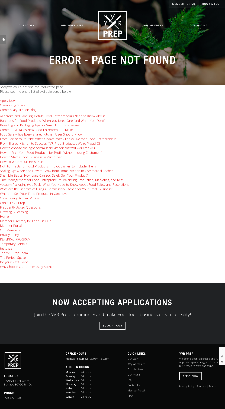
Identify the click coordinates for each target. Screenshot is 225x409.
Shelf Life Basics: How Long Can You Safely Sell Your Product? (44, 175)
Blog (130, 396)
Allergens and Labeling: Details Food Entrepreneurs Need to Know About (52, 116)
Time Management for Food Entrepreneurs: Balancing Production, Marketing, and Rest (61, 180)
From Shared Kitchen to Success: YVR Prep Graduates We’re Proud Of (50, 143)
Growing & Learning (14, 212)
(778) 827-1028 (12, 398)
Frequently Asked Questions (20, 207)
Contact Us (134, 385)
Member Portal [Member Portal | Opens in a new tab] (184, 3)
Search (212, 386)
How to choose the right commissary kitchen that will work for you (47, 148)
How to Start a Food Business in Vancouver (31, 157)
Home (4, 216)
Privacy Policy (9, 235)
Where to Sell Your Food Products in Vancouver (34, 194)
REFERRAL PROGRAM (15, 239)
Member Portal (11, 225)
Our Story (26, 26)
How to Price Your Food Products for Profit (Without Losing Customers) (51, 152)
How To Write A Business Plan (21, 162)
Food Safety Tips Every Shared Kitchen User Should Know (41, 134)
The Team (14, 253)
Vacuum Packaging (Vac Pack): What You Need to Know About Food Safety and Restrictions (64, 184)
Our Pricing (198, 26)
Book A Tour (211, 3)
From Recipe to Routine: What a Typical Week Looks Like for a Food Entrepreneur (58, 139)
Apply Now (7, 100)
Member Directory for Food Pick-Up (25, 221)
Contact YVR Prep (12, 203)
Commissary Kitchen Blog (18, 110)
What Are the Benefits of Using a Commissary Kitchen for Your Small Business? (56, 189)
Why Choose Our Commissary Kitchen (27, 267)
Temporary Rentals (13, 244)
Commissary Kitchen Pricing (19, 198)
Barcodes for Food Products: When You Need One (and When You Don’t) (52, 120)
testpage (6, 248)
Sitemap (201, 386)
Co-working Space (12, 105)
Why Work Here (72, 26)
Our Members (153, 26)
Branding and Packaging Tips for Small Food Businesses (40, 125)
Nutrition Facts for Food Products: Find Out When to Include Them (48, 166)
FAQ (130, 380)
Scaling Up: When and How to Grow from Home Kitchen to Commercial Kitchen (57, 171)
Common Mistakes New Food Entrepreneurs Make (36, 130)
